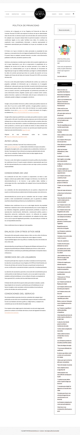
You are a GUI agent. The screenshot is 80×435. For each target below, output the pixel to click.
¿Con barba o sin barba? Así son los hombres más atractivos (64, 120)
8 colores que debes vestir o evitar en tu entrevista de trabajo (64, 355)
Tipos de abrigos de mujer (64, 345)
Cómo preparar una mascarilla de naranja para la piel (64, 374)
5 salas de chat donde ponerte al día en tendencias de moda (63, 324)
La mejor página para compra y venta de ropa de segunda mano (64, 171)
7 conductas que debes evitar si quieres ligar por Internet (64, 381)
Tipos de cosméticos (63, 241)
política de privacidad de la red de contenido (26, 112)
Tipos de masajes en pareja (64, 365)
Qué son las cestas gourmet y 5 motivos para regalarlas (64, 221)
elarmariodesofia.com (13, 147)
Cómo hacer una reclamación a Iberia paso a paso (64, 409)
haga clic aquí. (26, 130)
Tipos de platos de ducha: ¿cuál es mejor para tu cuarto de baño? (64, 200)
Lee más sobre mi (62, 76)
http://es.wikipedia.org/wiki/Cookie (16, 137)
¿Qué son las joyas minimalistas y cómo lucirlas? (62, 151)
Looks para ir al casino (63, 156)
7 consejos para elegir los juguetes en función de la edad (64, 388)
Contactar (41, 431)
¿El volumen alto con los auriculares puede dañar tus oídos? (64, 250)
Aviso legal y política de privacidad (52, 431)
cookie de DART (23, 110)
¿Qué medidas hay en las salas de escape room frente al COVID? (64, 257)
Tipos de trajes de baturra (64, 190)
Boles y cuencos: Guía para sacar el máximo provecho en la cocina (64, 303)
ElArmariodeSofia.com (34, 431)
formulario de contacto (11, 313)
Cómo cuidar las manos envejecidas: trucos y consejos (63, 336)
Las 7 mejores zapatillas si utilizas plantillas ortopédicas (64, 310)
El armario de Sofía (40, 13)
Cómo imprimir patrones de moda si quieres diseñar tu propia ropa (64, 317)
